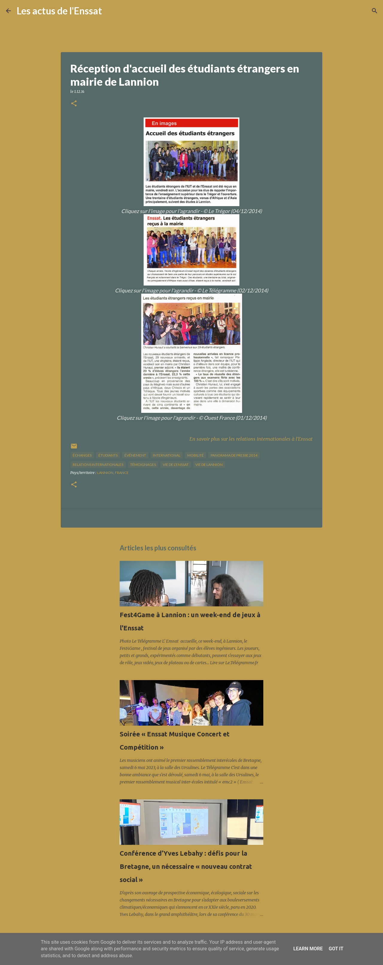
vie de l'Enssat (176, 464)
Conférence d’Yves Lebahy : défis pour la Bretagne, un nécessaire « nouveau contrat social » (186, 866)
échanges (82, 455)
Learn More (308, 949)
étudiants (108, 455)
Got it (336, 949)
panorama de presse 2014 (234, 455)
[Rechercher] (110, 11)
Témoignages (143, 464)
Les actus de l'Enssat (59, 10)
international (166, 455)
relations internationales (98, 464)
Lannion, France (113, 472)
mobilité (195, 455)
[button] (73, 104)
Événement (135, 455)
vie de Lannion (209, 464)
